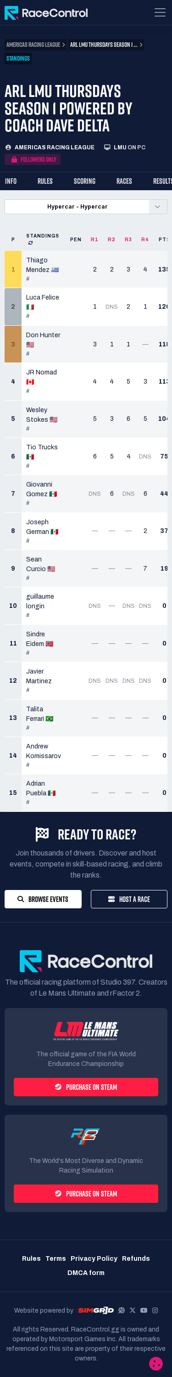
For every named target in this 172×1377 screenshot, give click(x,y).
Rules (45, 181)
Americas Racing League (54, 147)
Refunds (136, 1258)
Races (124, 181)
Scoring (84, 181)
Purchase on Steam (86, 1087)
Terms (55, 1258)
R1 (95, 239)
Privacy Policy (94, 1258)
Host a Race (129, 899)
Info (11, 181)
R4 (145, 239)
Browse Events (42, 899)
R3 (128, 239)
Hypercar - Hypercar (77, 206)
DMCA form (86, 1272)
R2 (112, 239)
